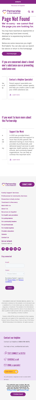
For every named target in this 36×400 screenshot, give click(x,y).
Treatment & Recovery (9, 202)
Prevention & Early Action (10, 199)
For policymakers (7, 218)
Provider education (7, 231)
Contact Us (5, 237)
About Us (4, 209)
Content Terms (6, 320)
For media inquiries (7, 228)
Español (18, 5)
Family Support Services (10, 193)
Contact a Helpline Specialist (22, 79)
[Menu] (32, 12)
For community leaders (9, 221)
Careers (4, 234)
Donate (18, 2)
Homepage (12, 54)
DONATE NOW (27, 184)
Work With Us (6, 205)
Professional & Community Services (14, 196)
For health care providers (9, 215)
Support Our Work (18, 131)
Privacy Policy (14, 320)
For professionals (7, 224)
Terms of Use (22, 320)
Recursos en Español (8, 212)
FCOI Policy (31, 320)
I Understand (18, 394)
